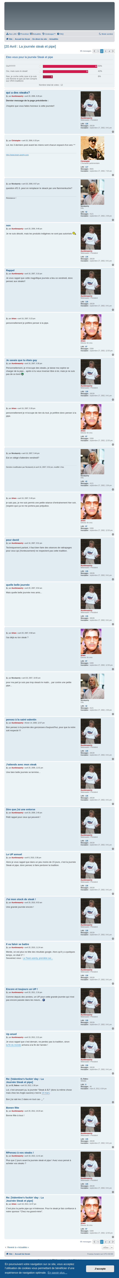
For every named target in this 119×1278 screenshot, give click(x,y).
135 (86, 124)
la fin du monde (13, 1045)
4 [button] (109, 51)
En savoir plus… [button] (57, 1272)
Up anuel (11, 1034)
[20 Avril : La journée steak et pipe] (30, 46)
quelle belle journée (18, 584)
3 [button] (105, 51)
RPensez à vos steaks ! (20, 1152)
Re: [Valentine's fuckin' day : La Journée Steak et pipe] (25, 1080)
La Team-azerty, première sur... (38, 958)
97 (86, 347)
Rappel (10, 270)
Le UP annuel (14, 854)
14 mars (46, 1093)
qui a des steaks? (18, 92)
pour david (12, 539)
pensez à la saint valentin (21, 719)
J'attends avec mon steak (21, 764)
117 (86, 167)
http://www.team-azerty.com (17, 155)
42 (86, 212)
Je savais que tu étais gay (21, 360)
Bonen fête (12, 1107)
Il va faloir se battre (17, 944)
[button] (94, 51)
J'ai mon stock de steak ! (21, 899)
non (8, 225)
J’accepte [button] (100, 1268)
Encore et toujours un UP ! (22, 989)
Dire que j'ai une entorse (20, 809)
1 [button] (98, 51)
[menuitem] (11, 34)
